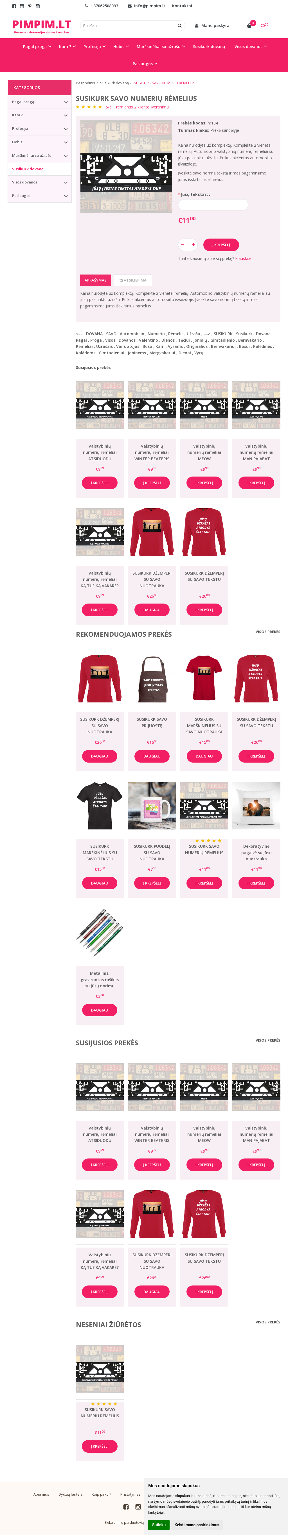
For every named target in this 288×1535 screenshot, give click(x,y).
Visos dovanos (24, 182)
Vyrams (175, 346)
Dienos (168, 340)
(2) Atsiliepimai (133, 280)
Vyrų (198, 352)
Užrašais (104, 346)
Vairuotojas (127, 346)
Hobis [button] (118, 46)
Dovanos (127, 340)
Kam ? (17, 114)
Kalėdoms (85, 352)
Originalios (197, 346)
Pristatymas (130, 1494)
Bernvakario (250, 340)
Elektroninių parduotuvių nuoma (130, 1522)
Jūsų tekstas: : (195, 194)
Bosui (244, 346)
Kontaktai (182, 5)
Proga (96, 340)
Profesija (20, 128)
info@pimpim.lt (146, 5)
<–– (79, 333)
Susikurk (244, 333)
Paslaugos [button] (143, 63)
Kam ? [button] (65, 46)
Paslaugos (21, 195)
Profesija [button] (92, 46)
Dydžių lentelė (70, 1494)
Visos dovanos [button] (248, 46)
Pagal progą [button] (35, 46)
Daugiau (152, 609)
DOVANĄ (94, 333)
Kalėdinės (262, 346)
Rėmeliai (84, 346)
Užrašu (193, 333)
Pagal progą (23, 101)
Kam (160, 346)
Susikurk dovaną (209, 46)
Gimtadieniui (111, 352)
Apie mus (41, 1494)
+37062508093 (101, 5)
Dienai (185, 352)
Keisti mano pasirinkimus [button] (197, 1525)
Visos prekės (268, 631)
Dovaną (263, 333)
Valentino (148, 340)
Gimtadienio (222, 340)
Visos (110, 340)
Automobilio (132, 333)
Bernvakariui (223, 346)
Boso (147, 346)
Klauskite (243, 258)
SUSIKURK (223, 333)
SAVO (111, 333)
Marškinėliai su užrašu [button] (159, 46)
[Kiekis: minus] (182, 245)
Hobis (17, 141)
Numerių (156, 333)
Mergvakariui (162, 352)
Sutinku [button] (159, 1525)
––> (207, 333)
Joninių (200, 340)
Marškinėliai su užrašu (31, 155)
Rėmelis (175, 333)
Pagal (81, 340)
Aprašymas (96, 280)
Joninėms (137, 352)
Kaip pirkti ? (101, 1494)
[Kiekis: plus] (194, 245)
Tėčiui (184, 340)
